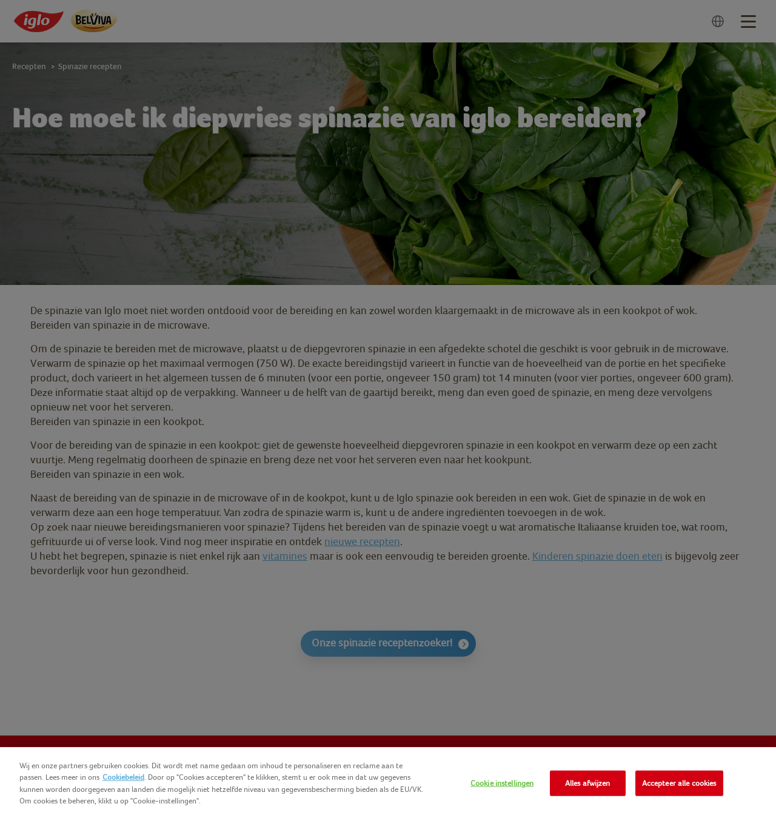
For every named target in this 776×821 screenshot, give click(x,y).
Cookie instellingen (502, 783)
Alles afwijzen (587, 783)
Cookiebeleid (123, 777)
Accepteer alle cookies (679, 783)
